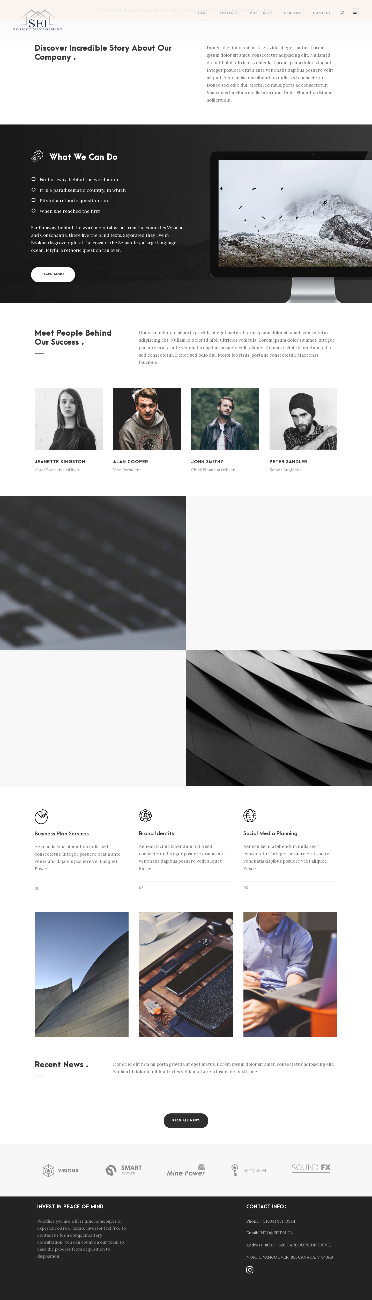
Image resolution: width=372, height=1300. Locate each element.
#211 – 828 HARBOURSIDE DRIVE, (298, 1244)
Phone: (253, 1221)
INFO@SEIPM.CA (276, 1232)
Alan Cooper (130, 462)
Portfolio (261, 13)
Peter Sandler (288, 462)
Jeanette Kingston (60, 462)
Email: (252, 1232)
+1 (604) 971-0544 (278, 1221)
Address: (255, 1244)
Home (202, 13)
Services (229, 13)
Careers (292, 13)
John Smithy (207, 462)
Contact (322, 13)
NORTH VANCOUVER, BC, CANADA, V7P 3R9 (289, 1257)
